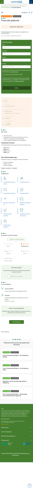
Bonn (6, 101)
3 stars (5, 424)
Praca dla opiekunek (14, 6)
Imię (3, 44)
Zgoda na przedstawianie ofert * (12, 74)
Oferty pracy (23, 6)
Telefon (4, 57)
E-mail (4, 63)
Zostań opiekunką (6, 431)
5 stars (2, 424)
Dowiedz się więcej (19, 81)
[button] (29, 485)
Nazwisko (4, 50)
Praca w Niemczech (6, 7)
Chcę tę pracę (16, 322)
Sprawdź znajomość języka (16, 239)
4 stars (3, 424)
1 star (8, 424)
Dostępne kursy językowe (12, 113)
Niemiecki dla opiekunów (8, 436)
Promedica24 (5, 440)
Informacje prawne (5, 418)
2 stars (6, 424)
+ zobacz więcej (14, 71)
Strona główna (4, 6)
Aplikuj (16, 88)
